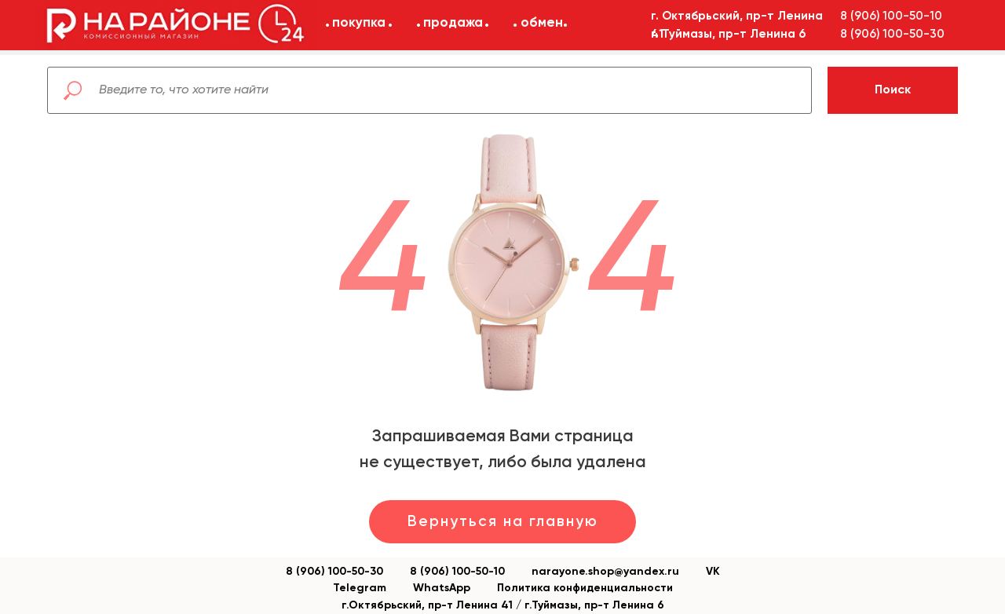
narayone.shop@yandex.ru (605, 571)
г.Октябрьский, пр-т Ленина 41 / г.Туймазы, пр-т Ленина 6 (503, 605)
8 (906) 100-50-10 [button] (891, 16)
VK (713, 571)
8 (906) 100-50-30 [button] (892, 34)
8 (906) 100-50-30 (334, 571)
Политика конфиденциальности (585, 588)
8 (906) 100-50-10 (457, 571)
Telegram (359, 588)
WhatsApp (441, 588)
